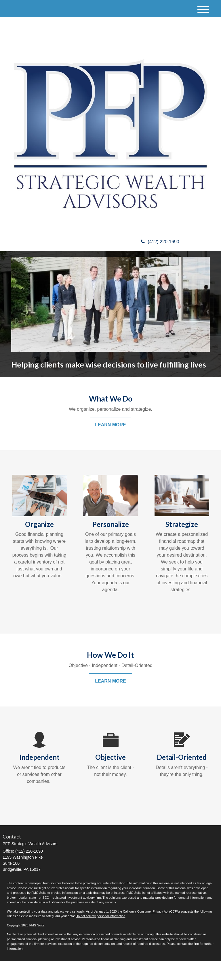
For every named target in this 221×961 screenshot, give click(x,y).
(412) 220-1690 (160, 241)
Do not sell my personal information (100, 916)
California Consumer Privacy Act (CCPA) (151, 911)
